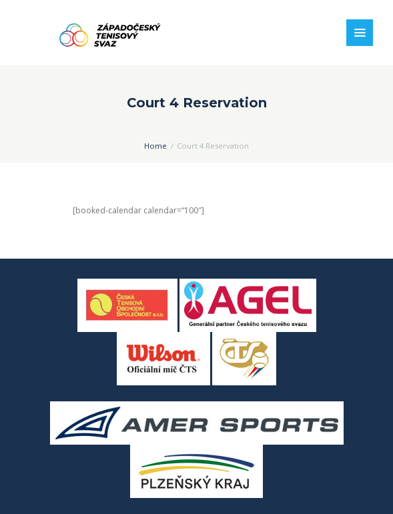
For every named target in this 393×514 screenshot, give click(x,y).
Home (155, 146)
